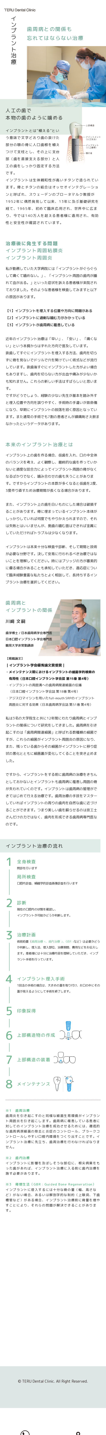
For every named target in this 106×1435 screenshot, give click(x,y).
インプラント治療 (74, 1368)
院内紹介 (19, 1347)
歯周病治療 (69, 1339)
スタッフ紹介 (23, 1339)
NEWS (17, 1368)
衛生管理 (19, 1354)
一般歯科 (67, 1332)
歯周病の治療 (73, 1354)
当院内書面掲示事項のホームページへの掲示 (29, 1378)
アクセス (19, 1361)
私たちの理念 (23, 1332)
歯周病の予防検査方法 (80, 1347)
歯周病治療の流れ (77, 1361)
